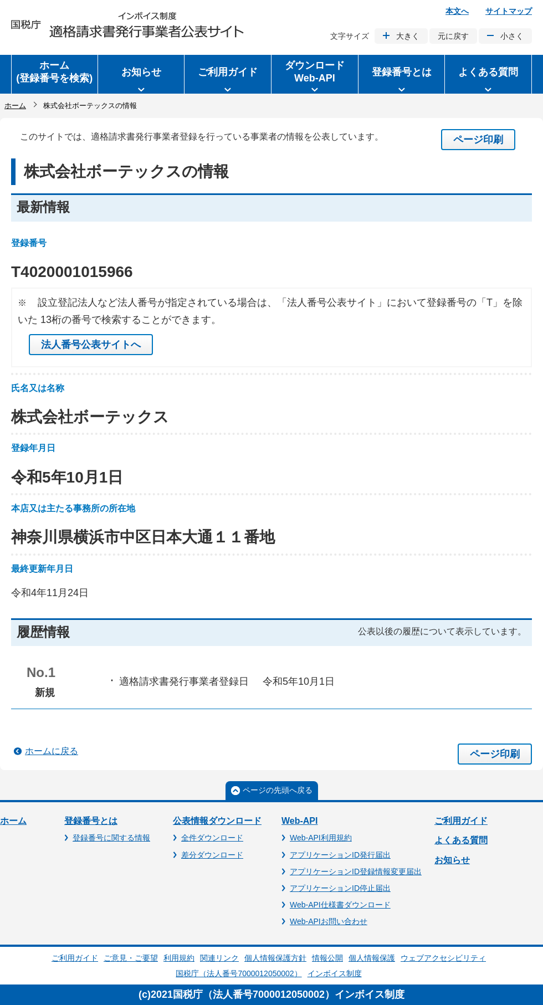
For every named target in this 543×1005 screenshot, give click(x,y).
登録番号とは (90, 820)
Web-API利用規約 (321, 837)
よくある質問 (461, 840)
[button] (141, 74)
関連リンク (219, 957)
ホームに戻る (51, 751)
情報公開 (327, 957)
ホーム (15, 105)
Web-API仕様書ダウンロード (340, 904)
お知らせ (452, 860)
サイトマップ (508, 11)
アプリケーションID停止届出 (340, 888)
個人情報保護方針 (275, 957)
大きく (407, 36)
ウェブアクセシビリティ (443, 957)
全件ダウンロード (212, 837)
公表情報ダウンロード (217, 820)
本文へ (457, 11)
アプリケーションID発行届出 (340, 854)
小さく (512, 36)
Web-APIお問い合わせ (328, 921)
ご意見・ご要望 (131, 957)
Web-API (299, 820)
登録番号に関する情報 (111, 837)
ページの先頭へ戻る (278, 790)
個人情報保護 (372, 957)
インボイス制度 (335, 973)
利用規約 (178, 957)
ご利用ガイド (461, 820)
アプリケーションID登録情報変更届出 (356, 871)
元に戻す (453, 36)
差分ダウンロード (212, 854)
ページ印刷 (478, 139)
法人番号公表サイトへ (91, 344)
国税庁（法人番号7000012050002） (238, 973)
